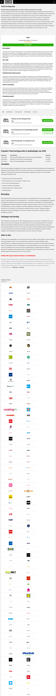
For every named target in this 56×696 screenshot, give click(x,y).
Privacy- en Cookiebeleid (25, 676)
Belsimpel (15, 267)
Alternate (21, 267)
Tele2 (35, 13)
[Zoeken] (53, 677)
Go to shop (28, 45)
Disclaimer (22, 675)
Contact (21, 680)
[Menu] (1, 2)
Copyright (22, 677)
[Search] (54, 2)
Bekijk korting (47, 129)
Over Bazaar (22, 679)
